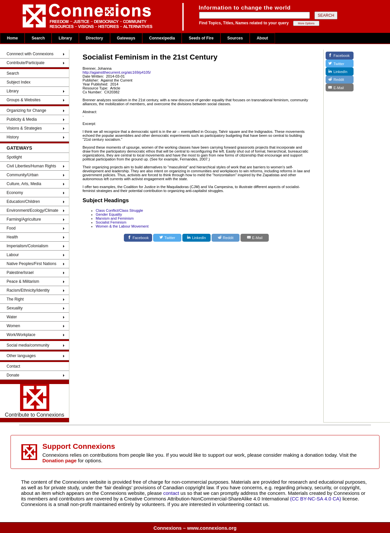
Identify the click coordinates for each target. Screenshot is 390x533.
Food (11, 228)
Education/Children (23, 201)
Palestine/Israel (20, 272)
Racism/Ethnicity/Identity (28, 290)
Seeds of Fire (201, 38)
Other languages (21, 355)
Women (13, 326)
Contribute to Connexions (34, 401)
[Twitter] (167, 238)
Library (65, 38)
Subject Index (19, 82)
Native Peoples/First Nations (31, 263)
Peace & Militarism (23, 281)
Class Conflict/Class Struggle (119, 210)
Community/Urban (22, 175)
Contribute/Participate (25, 63)
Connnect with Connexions (30, 54)
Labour (13, 255)
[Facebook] (138, 238)
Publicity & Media (22, 119)
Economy (15, 192)
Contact (13, 366)
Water (12, 317)
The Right (15, 299)
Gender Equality (109, 214)
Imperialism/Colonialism (27, 246)
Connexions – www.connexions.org (195, 528)
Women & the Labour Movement (122, 226)
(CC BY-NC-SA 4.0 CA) (315, 498)
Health (12, 237)
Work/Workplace (21, 334)
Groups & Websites (23, 100)
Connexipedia (162, 38)
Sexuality (15, 308)
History (13, 137)
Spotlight (14, 157)
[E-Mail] (255, 238)
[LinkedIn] (196, 238)
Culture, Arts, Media (24, 184)
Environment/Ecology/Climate (32, 210)
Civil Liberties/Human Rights (31, 166)
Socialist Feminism (111, 222)
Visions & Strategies (24, 128)
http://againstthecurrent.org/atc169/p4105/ (116, 72)
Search (38, 38)
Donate (13, 375)
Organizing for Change (26, 110)
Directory (94, 38)
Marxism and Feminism (115, 218)
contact (172, 493)
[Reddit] (226, 238)
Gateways (126, 38)
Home (12, 38)
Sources (235, 38)
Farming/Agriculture (24, 219)
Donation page (59, 460)
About (262, 38)
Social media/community (28, 345)
